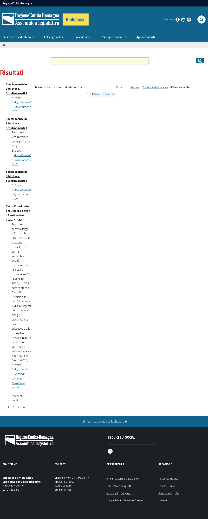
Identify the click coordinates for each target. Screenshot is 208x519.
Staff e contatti (63, 485)
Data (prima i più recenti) (155, 87)
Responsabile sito (168, 479)
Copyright (126, 493)
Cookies (138, 500)
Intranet (162, 500)
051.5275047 (66, 482)
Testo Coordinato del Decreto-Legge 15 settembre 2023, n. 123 (18, 213)
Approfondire (22, 369)
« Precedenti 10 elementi (16, 398)
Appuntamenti (22, 102)
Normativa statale (18, 385)
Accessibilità (165, 493)
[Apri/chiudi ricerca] (201, 19)
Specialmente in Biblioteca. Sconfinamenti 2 (16, 89)
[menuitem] (18, 37)
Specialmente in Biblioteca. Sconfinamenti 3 (16, 176)
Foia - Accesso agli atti (119, 486)
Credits (162, 486)
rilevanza (134, 87)
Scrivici (172, 486)
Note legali (112, 493)
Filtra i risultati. (101, 94)
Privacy (128, 500)
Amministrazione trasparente (122, 479)
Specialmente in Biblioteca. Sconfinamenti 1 (16, 123)
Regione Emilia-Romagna (17, 3)
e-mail (67, 490)
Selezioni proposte (18, 376)
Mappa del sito (114, 500)
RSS (177, 493)
